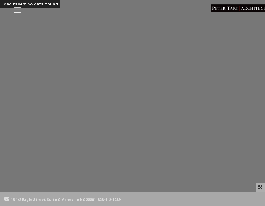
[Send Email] (6, 199)
